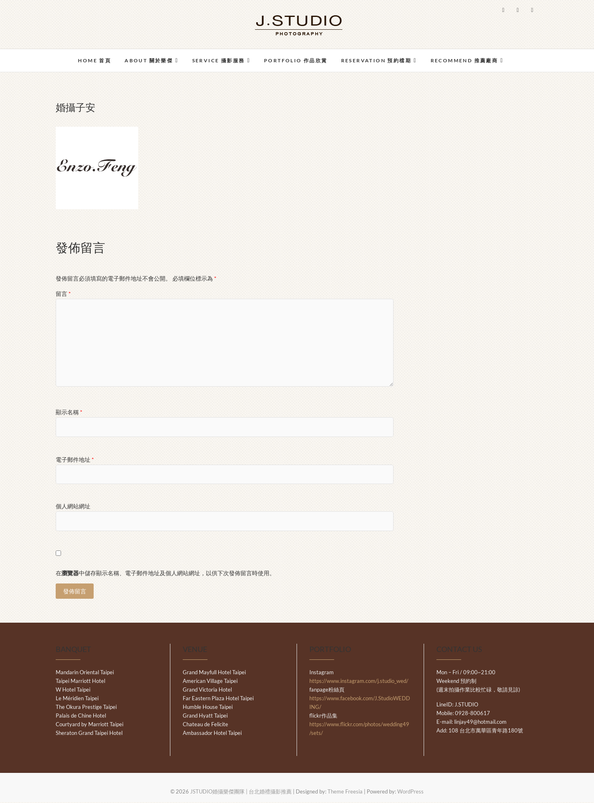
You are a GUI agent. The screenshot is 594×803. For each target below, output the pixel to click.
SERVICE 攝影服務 (218, 60)
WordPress (410, 792)
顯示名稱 (69, 412)
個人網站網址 (73, 506)
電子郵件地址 (75, 459)
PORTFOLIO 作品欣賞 (296, 60)
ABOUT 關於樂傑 (149, 60)
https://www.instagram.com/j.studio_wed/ (358, 681)
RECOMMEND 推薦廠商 (464, 60)
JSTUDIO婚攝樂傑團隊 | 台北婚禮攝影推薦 (241, 792)
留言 (63, 293)
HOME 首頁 (94, 60)
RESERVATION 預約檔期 (376, 60)
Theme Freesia (345, 792)
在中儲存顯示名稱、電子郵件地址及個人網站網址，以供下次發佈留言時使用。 (165, 572)
